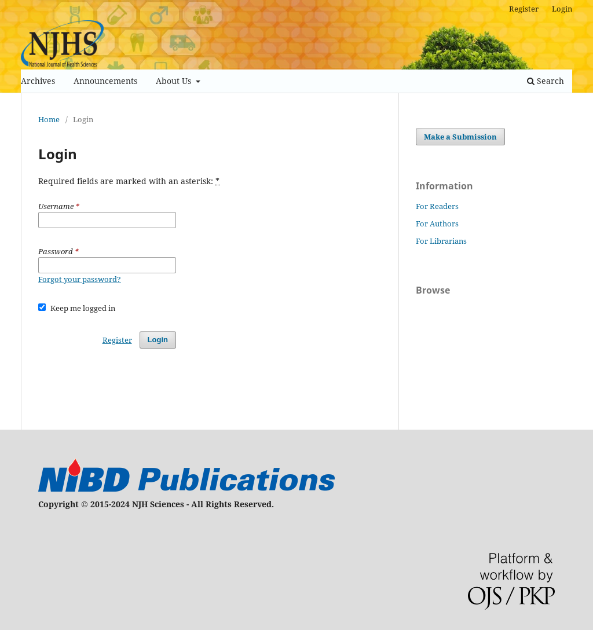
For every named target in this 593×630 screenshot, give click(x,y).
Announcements (105, 80)
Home (49, 119)
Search (545, 80)
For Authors (437, 223)
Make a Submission (460, 136)
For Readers (437, 206)
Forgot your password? (79, 279)
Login (562, 8)
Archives (38, 80)
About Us (174, 80)
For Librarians (441, 241)
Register (524, 8)
